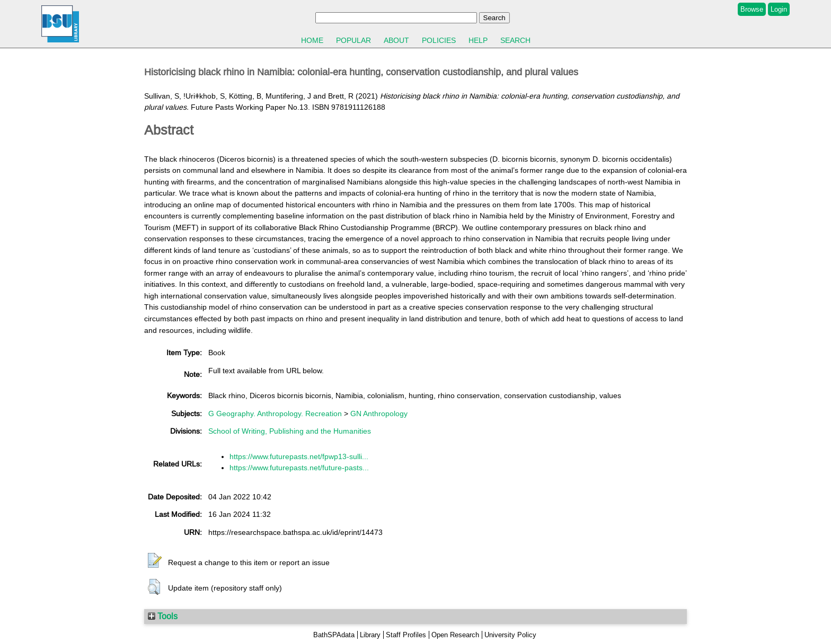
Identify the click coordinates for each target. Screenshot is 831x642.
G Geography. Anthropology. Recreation (275, 413)
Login (779, 9)
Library (370, 635)
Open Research (455, 635)
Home (312, 40)
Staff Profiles (406, 635)
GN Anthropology (379, 413)
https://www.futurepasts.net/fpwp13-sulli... (298, 456)
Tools (163, 616)
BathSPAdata (334, 635)
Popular (353, 40)
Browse (751, 9)
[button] (155, 561)
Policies (439, 40)
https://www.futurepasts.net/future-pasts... (299, 467)
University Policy (510, 635)
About (396, 40)
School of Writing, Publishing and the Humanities (289, 431)
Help (478, 40)
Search (515, 40)
